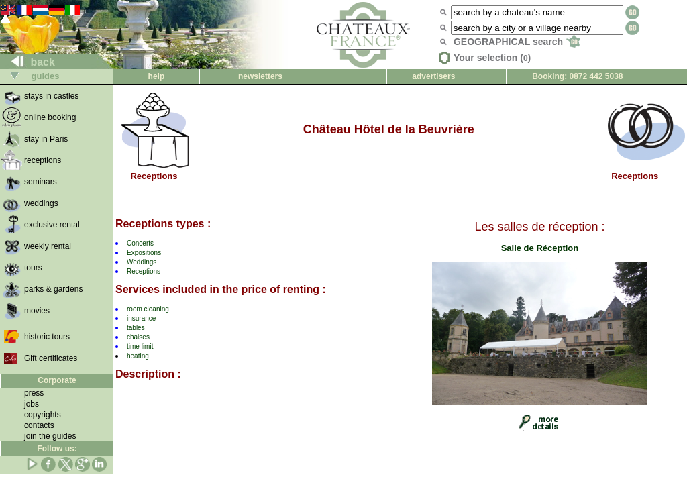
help (156, 76)
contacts (39, 425)
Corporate (57, 380)
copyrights (42, 414)
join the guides (50, 436)
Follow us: (56, 448)
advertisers (433, 76)
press (34, 393)
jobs (31, 404)
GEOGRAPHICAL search (517, 41)
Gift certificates (50, 358)
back (28, 62)
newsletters (260, 76)
